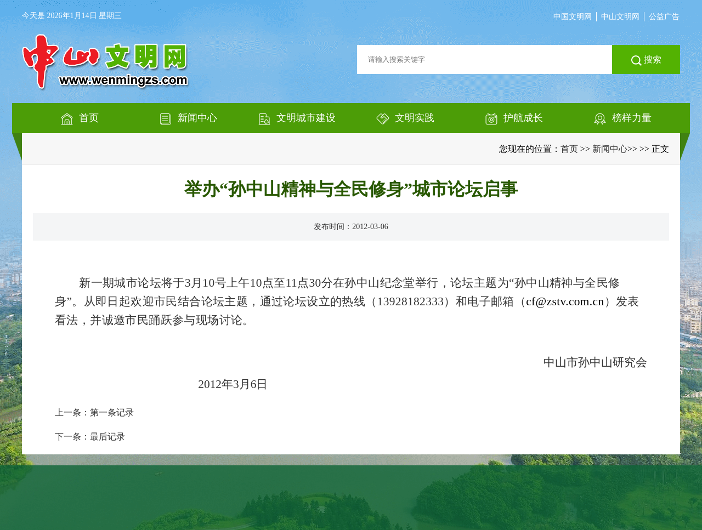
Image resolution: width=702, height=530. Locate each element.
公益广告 (664, 17)
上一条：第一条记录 (94, 412)
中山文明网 (620, 17)
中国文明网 (572, 17)
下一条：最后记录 (90, 436)
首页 (569, 148)
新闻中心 (609, 148)
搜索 (646, 60)
